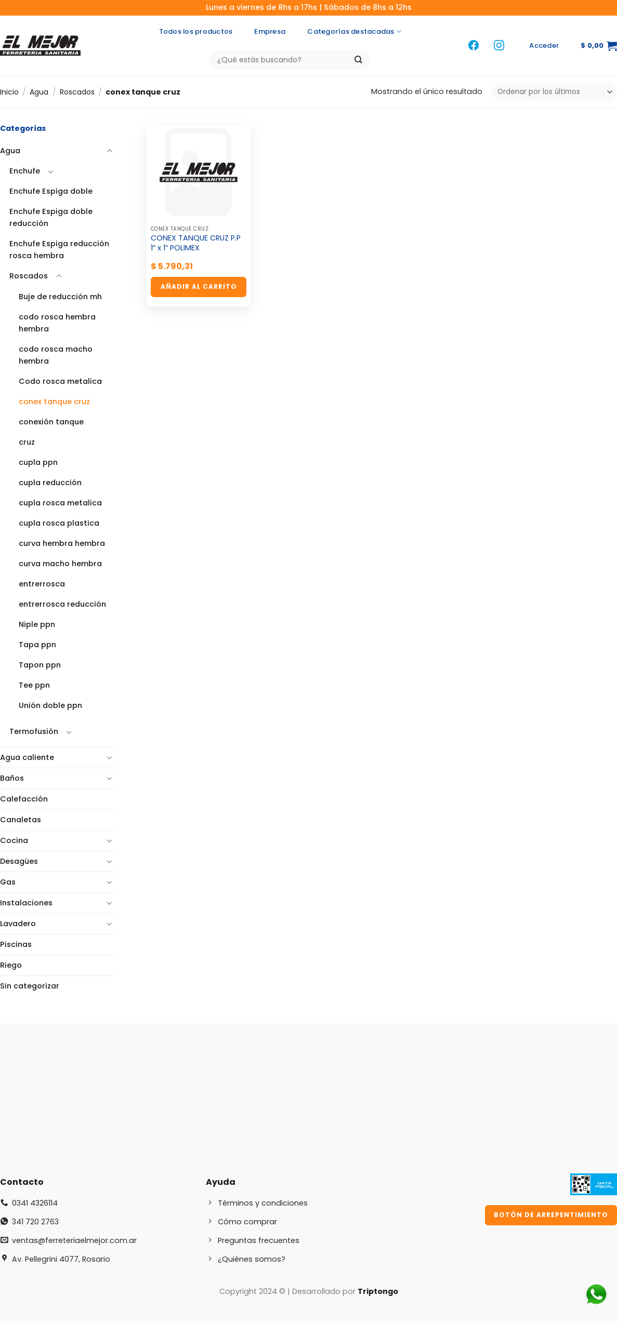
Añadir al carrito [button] (199, 286)
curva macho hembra (60, 563)
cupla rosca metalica (60, 503)
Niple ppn (37, 624)
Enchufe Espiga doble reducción (51, 217)
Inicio (9, 92)
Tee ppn (34, 685)
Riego (11, 965)
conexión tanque (51, 422)
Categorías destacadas (354, 31)
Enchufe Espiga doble (51, 191)
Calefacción (24, 799)
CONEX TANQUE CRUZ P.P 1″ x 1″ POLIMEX (196, 242)
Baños (12, 778)
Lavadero (18, 923)
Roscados (77, 92)
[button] (544, 45)
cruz (27, 442)
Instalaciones (26, 903)
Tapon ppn (40, 665)
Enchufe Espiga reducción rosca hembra (59, 249)
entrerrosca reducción (62, 604)
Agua (39, 92)
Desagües (19, 861)
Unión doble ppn (50, 705)
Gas (8, 882)
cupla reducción (50, 482)
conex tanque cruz (54, 401)
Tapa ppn (37, 644)
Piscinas (16, 944)
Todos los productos (196, 31)
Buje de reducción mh (60, 296)
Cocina (14, 840)
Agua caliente (27, 757)
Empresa (269, 31)
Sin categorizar (29, 986)
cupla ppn (38, 462)
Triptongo (378, 1291)
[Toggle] (109, 151)
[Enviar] (358, 60)
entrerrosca (42, 584)
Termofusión (33, 731)
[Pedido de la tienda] (554, 92)
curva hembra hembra (62, 543)
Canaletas (20, 819)
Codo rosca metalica (60, 381)
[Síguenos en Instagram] (499, 46)
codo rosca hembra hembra (57, 323)
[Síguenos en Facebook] (473, 46)
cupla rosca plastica (59, 523)
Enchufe (24, 171)
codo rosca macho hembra (56, 355)
